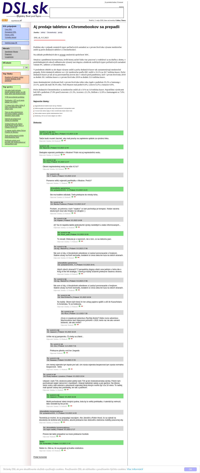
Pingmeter (8, 54)
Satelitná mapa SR (11, 43)
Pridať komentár (40, 457)
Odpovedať (42, 141)
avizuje (63, 54)
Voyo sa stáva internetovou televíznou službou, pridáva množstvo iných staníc (14, 113)
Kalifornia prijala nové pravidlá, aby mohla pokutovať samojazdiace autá (15, 142)
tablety (43, 32)
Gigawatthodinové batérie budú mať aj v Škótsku (48, 106)
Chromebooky (51, 32)
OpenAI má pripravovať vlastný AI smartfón (13, 119)
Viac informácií (135, 469)
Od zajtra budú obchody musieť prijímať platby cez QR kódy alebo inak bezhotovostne (15, 92)
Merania (15, 51)
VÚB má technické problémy (14, 97)
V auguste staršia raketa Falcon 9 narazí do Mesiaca (15, 131)
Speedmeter (9, 51)
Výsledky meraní (10, 37)
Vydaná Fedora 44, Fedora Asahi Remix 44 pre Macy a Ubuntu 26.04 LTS (14, 125)
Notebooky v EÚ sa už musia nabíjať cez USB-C (14, 101)
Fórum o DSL (9, 34)
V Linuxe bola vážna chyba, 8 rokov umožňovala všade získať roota (15, 107)
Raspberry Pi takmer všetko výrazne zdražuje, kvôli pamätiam (14, 78)
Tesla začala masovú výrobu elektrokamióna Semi (14, 136)
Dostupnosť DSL (10, 32)
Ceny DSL (8, 29)
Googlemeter (9, 57)
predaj (60, 32)
